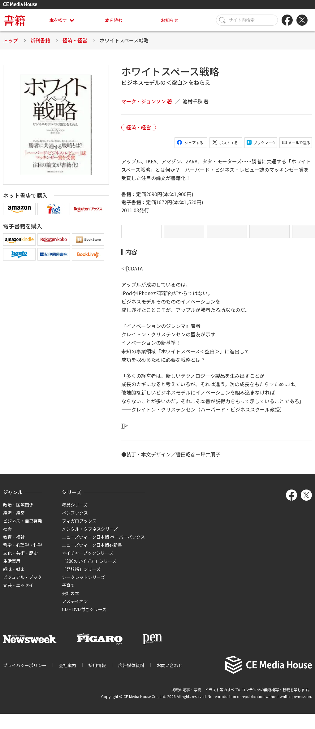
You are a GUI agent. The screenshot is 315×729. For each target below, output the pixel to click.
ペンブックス (75, 518)
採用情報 (97, 670)
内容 (141, 234)
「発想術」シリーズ (81, 574)
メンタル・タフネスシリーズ (90, 534)
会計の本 (70, 598)
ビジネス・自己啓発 (22, 526)
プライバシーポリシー (24, 670)
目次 (227, 234)
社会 (7, 534)
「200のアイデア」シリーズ (89, 566)
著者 (269, 234)
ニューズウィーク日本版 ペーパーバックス (103, 542)
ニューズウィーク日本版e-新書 (92, 550)
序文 (184, 234)
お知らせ (169, 20)
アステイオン (75, 606)
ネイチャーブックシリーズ (87, 558)
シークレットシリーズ (83, 582)
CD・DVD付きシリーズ (84, 614)
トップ (10, 40)
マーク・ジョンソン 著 (146, 101)
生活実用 (11, 566)
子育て (68, 590)
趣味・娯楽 (14, 574)
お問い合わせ (170, 670)
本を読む (114, 20)
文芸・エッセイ (18, 590)
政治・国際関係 (18, 510)
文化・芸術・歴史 (20, 558)
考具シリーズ (75, 510)
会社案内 (67, 670)
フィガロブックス (79, 526)
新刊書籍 (40, 40)
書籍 (14, 20)
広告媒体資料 (131, 670)
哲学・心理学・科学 (22, 550)
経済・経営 (75, 40)
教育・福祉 (14, 542)
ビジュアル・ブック (22, 582)
